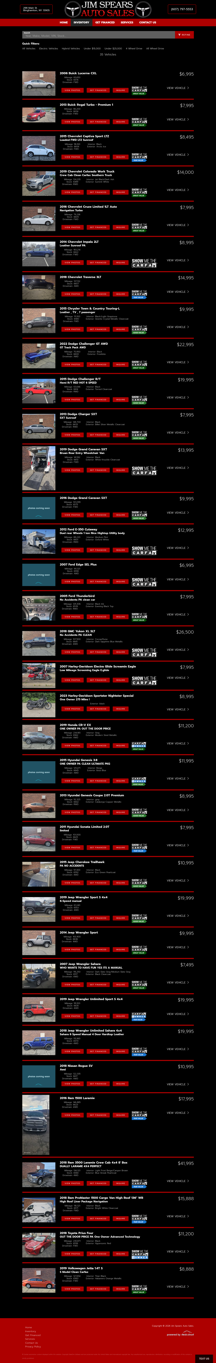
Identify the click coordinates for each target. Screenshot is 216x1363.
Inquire (120, 90)
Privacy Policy (33, 1346)
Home (64, 22)
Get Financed (105, 22)
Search (27, 32)
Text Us (204, 1358)
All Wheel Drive (155, 48)
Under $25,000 (113, 48)
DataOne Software (75, 1354)
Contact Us (147, 22)
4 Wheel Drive (134, 48)
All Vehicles (28, 48)
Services (127, 22)
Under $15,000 (92, 48)
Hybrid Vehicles (71, 48)
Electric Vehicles (48, 48)
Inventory (81, 22)
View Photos (72, 90)
